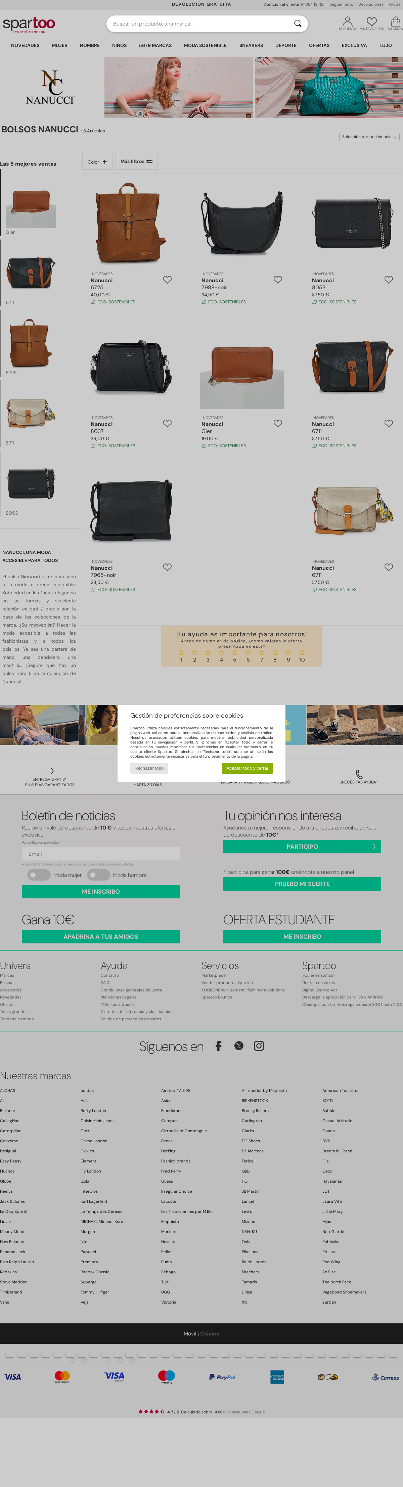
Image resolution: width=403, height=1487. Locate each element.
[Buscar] (298, 23)
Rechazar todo (149, 768)
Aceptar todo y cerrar (247, 768)
